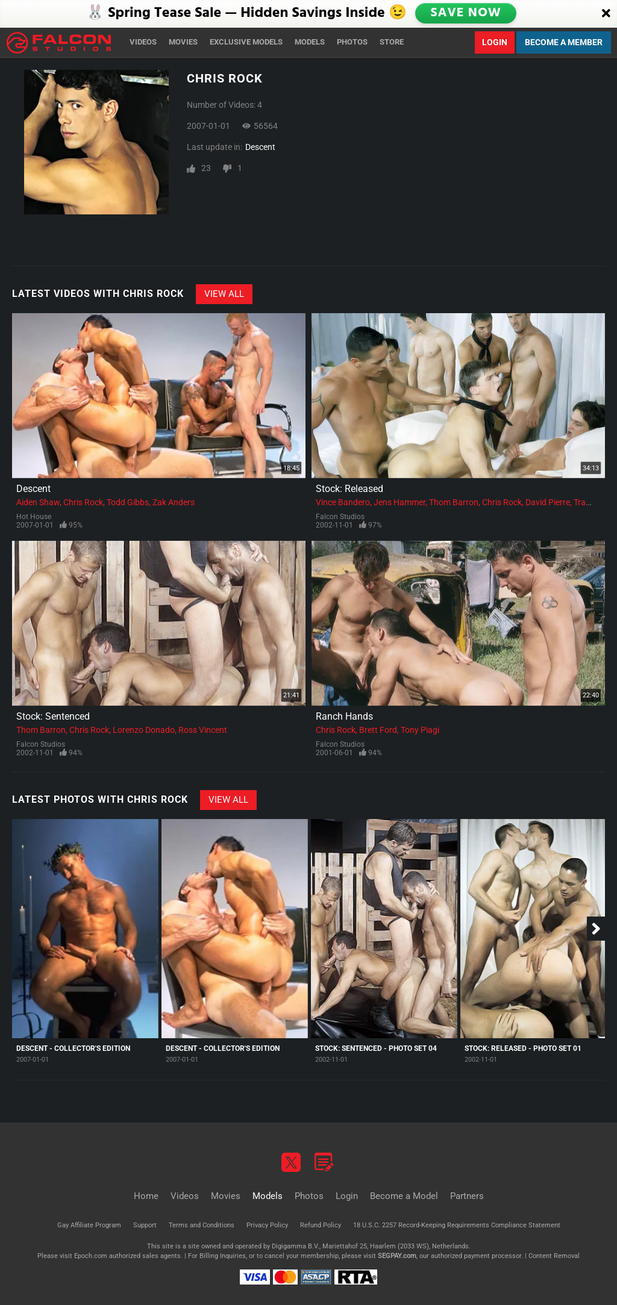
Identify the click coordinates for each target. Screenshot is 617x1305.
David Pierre (547, 502)
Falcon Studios (340, 516)
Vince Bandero (343, 502)
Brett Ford (378, 730)
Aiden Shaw (38, 502)
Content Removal (554, 1256)
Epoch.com (90, 1256)
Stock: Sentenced (53, 716)
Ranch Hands (344, 716)
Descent (260, 147)
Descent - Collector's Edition (73, 1048)
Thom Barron (453, 502)
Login (494, 42)
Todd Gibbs (128, 502)
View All (224, 293)
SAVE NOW (465, 13)
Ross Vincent (202, 730)
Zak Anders (173, 502)
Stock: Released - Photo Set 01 (523, 1048)
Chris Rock (83, 502)
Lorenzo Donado (144, 730)
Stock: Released (349, 488)
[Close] (606, 13)
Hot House (33, 516)
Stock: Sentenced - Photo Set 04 (376, 1048)
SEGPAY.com (397, 1256)
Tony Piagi (420, 730)
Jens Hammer (399, 502)
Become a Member (564, 42)
